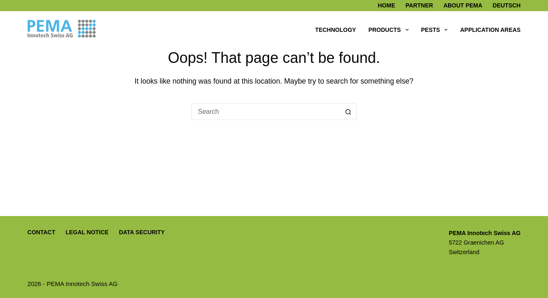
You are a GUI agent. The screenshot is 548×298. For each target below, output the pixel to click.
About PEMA (462, 5)
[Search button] (348, 111)
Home (386, 5)
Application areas (490, 29)
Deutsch (507, 5)
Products (390, 30)
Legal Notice (87, 232)
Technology (335, 29)
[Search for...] (265, 111)
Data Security (142, 232)
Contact (41, 232)
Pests (436, 30)
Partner (419, 5)
